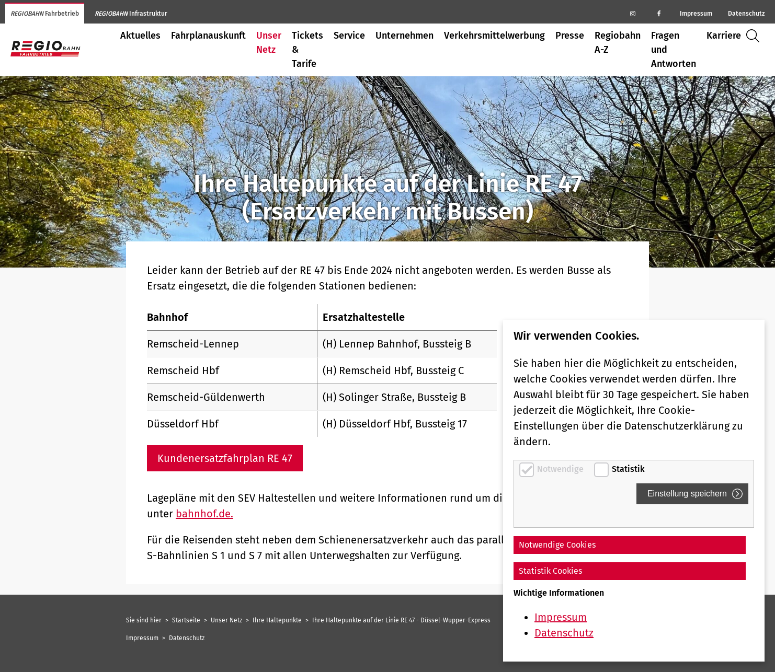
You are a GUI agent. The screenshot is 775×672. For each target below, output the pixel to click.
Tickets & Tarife (307, 49)
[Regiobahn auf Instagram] (632, 13)
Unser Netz (268, 42)
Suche (755, 36)
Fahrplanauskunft (208, 35)
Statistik (628, 469)
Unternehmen (404, 35)
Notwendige (561, 469)
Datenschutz (746, 13)
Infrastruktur (131, 13)
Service (349, 35)
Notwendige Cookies (557, 545)
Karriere (723, 35)
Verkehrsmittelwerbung (494, 35)
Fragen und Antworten (673, 49)
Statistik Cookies (550, 571)
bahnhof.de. (204, 513)
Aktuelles (140, 35)
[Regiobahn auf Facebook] (658, 13)
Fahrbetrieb (44, 13)
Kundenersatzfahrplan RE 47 (224, 458)
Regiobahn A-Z (618, 42)
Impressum (696, 13)
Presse (569, 35)
